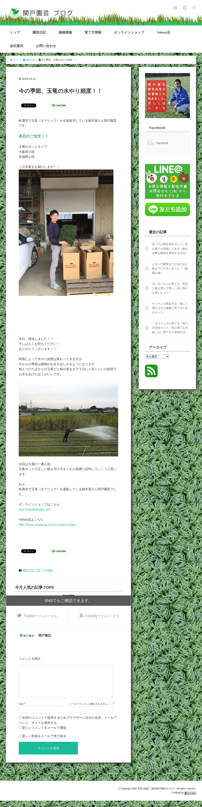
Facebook (157, 128)
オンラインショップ (129, 32)
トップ (15, 32)
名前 (21, 710)
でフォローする (40, 616)
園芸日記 (39, 32)
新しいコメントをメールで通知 (44, 734)
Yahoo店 (163, 32)
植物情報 (65, 32)
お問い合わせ (46, 46)
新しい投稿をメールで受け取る (44, 742)
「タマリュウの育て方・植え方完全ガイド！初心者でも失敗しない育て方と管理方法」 (170, 328)
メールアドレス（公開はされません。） (90, 710)
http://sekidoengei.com (34, 509)
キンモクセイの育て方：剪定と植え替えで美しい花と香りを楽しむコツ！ (170, 288)
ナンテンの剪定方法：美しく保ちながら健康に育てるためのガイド (170, 308)
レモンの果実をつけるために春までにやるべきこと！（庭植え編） (170, 268)
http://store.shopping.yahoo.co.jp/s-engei (47, 524)
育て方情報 (93, 32)
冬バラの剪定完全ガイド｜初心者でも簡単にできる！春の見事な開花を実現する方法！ (170, 249)
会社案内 (16, 46)
